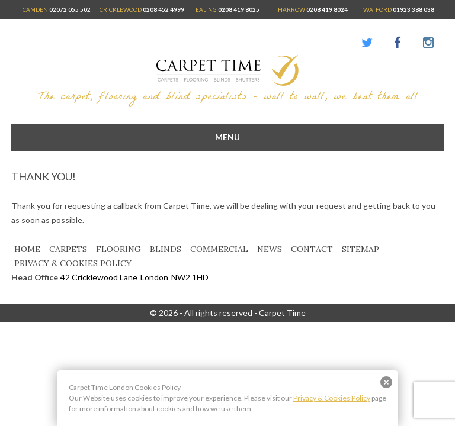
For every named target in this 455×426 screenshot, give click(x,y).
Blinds (165, 249)
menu (227, 137)
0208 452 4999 (163, 9)
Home (27, 249)
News (269, 249)
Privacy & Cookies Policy (73, 263)
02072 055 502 (70, 9)
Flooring (118, 249)
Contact (312, 249)
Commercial (219, 249)
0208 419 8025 (238, 9)
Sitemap (360, 249)
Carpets (68, 249)
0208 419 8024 (327, 9)
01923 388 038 (413, 9)
